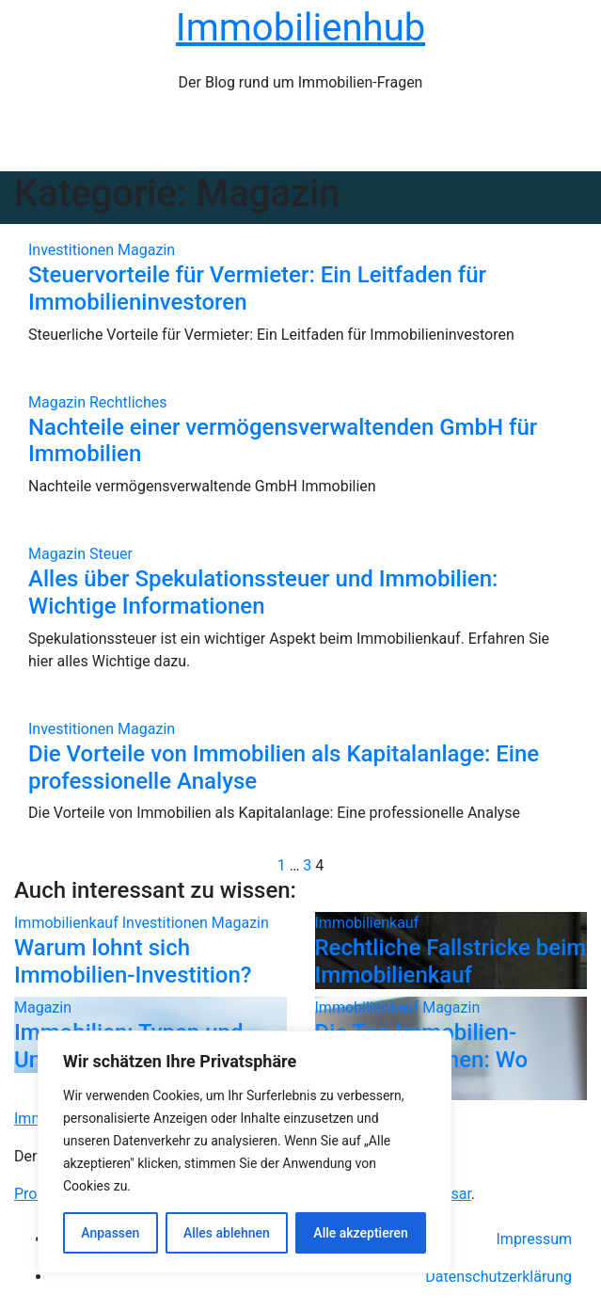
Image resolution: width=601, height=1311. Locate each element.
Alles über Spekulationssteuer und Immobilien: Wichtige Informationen (263, 592)
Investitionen (73, 250)
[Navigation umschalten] (311, 140)
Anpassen (110, 1232)
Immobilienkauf (68, 923)
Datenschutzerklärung (498, 1277)
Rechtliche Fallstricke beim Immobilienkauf (451, 961)
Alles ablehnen (226, 1232)
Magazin (146, 250)
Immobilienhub (300, 28)
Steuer (111, 554)
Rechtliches (127, 402)
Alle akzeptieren (360, 1232)
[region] (244, 1152)
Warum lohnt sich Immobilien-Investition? (132, 961)
